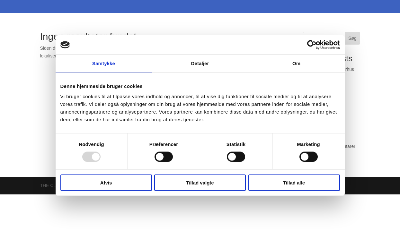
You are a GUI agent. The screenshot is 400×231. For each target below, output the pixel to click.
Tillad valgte (200, 182)
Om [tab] (296, 63)
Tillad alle (294, 182)
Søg (352, 38)
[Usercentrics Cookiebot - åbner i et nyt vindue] (312, 45)
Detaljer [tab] (200, 63)
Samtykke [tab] (103, 63)
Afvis (106, 182)
